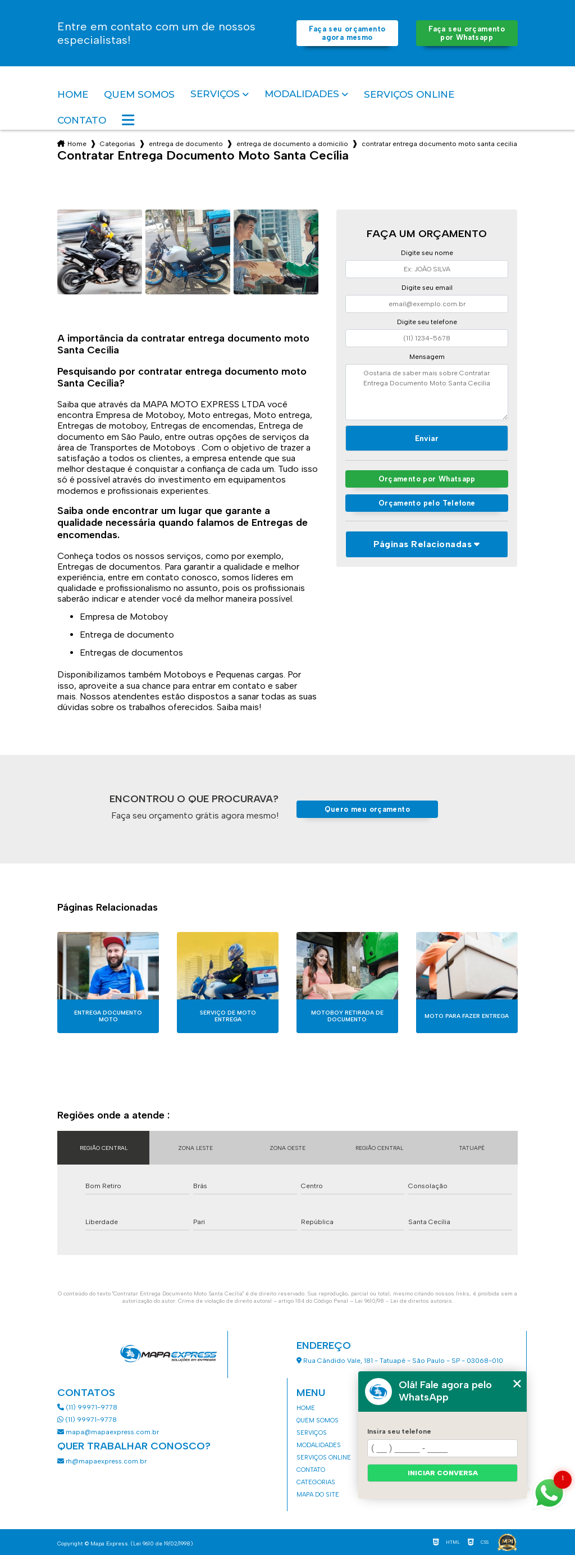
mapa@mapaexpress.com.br (109, 1432)
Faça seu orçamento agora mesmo (347, 33)
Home (72, 94)
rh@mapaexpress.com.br (102, 1461)
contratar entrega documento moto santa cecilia (439, 144)
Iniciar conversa (443, 1473)
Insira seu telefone (399, 1431)
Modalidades (301, 94)
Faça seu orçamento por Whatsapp (466, 33)
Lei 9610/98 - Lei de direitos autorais (403, 1300)
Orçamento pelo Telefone (427, 503)
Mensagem (427, 357)
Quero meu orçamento (367, 809)
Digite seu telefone (427, 322)
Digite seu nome (427, 253)
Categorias (117, 144)
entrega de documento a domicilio (292, 144)
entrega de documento (186, 144)
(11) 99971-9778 (87, 1407)
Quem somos (139, 94)
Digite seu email (427, 288)
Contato (81, 120)
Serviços (215, 94)
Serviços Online (409, 94)
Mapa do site (317, 1494)
